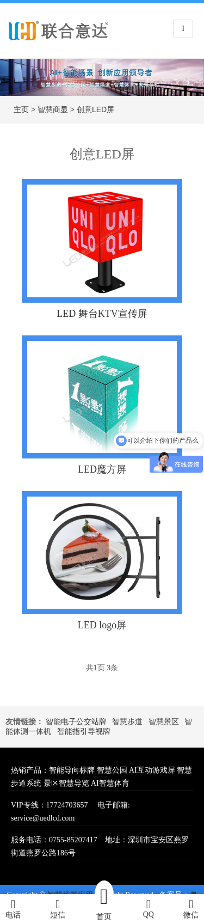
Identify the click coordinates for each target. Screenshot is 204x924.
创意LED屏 (95, 109)
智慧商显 (53, 109)
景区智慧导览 (66, 783)
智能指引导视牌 (83, 731)
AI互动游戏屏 (152, 770)
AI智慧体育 (110, 783)
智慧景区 (164, 722)
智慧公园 (112, 770)
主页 (21, 109)
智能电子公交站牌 (76, 722)
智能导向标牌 (72, 770)
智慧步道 (127, 722)
